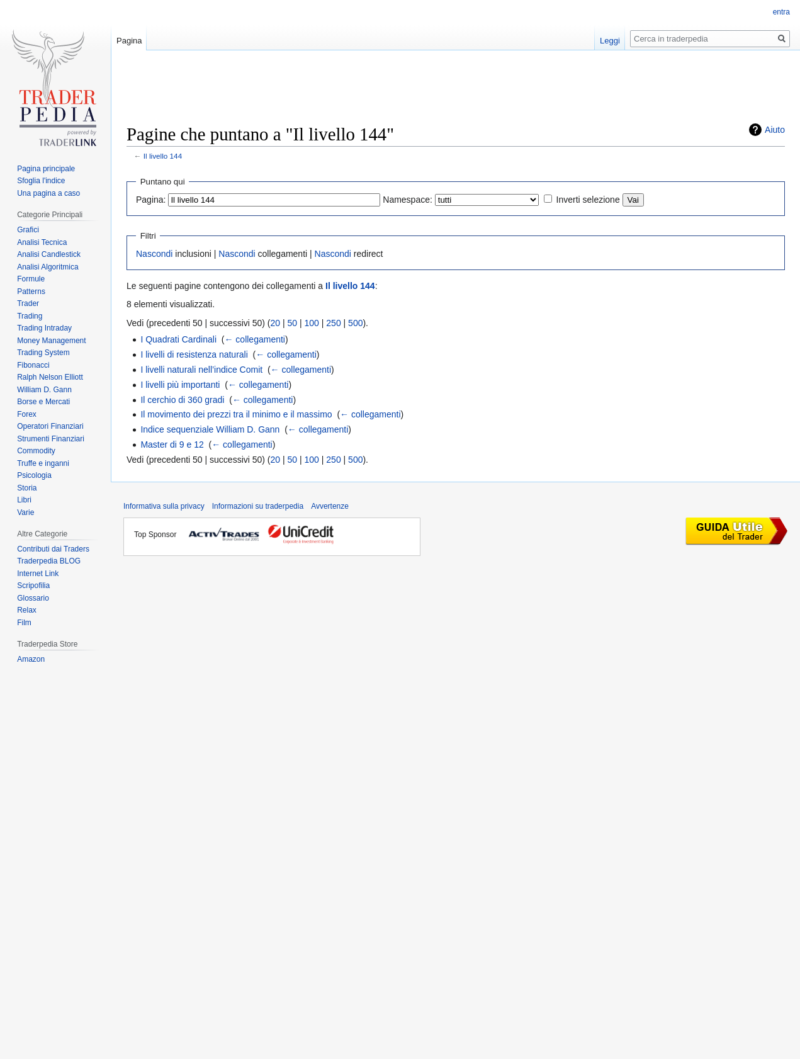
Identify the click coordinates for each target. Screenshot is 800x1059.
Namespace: (407, 200)
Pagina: (151, 200)
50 (293, 323)
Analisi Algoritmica (47, 267)
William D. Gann (44, 389)
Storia (27, 488)
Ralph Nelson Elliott (50, 377)
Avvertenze (330, 506)
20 (276, 323)
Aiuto (775, 130)
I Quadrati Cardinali (178, 339)
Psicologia (34, 475)
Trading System (43, 352)
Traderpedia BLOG (49, 561)
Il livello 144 (163, 156)
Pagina (129, 40)
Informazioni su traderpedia (257, 506)
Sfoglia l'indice (41, 180)
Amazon (31, 659)
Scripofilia (33, 585)
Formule (31, 279)
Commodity (36, 450)
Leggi (610, 40)
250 (333, 323)
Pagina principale (46, 168)
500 (355, 323)
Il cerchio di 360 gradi (182, 400)
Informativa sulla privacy (164, 506)
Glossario (33, 598)
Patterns (31, 291)
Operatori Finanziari (50, 426)
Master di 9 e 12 (171, 444)
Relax (27, 610)
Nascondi (154, 254)
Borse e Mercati (43, 401)
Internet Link (38, 573)
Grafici (28, 229)
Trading (29, 316)
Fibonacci (33, 365)
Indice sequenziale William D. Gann (209, 429)
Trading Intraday (44, 328)
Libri (24, 500)
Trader (28, 303)
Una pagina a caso (48, 193)
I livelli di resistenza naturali (193, 354)
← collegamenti (254, 339)
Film (24, 622)
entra (781, 12)
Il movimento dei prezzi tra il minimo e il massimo (236, 414)
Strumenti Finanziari (50, 438)
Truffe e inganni (43, 463)
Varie (25, 512)
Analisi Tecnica (42, 242)
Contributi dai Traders (53, 549)
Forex (27, 414)
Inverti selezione (588, 200)
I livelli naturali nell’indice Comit (201, 370)
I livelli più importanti (180, 385)
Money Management (51, 340)
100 (312, 323)
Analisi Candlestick (49, 254)
